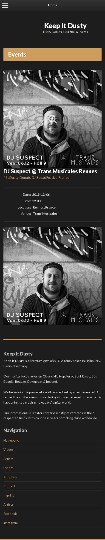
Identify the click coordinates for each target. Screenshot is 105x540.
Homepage (11, 440)
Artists (8, 459)
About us (10, 477)
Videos (8, 449)
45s (6, 177)
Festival (52, 177)
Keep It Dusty (65, 25)
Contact (9, 486)
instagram (10, 523)
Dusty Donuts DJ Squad (27, 177)
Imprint (8, 495)
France (63, 177)
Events (8, 468)
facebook (10, 514)
